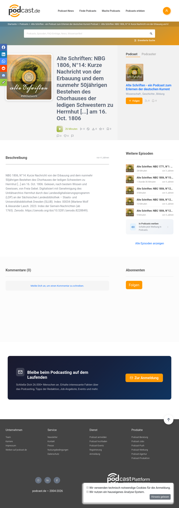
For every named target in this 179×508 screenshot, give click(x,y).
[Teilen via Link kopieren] (3, 82)
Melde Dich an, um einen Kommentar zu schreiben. (57, 285)
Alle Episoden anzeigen (149, 243)
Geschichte (148, 93)
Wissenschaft (133, 93)
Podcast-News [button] (66, 10)
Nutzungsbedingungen (58, 450)
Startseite (12, 24)
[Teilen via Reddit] (3, 68)
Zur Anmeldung (144, 378)
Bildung (160, 93)
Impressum (11, 445)
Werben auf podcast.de (16, 450)
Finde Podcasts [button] (87, 10)
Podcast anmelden (98, 437)
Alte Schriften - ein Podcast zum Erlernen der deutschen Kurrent (148, 87)
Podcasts (24, 24)
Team (8, 437)
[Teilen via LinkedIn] (3, 54)
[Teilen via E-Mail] (3, 75)
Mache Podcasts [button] (111, 10)
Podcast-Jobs (137, 441)
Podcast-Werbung (139, 450)
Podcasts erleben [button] (135, 10)
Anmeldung (95, 454)
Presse (51, 445)
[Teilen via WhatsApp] (3, 61)
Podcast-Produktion (140, 458)
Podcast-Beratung (139, 437)
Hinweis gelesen (160, 496)
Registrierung (96, 450)
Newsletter (53, 437)
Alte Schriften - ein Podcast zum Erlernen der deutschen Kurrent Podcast (64, 24)
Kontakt (51, 441)
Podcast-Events (97, 445)
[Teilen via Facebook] (3, 47)
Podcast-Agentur (139, 454)
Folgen (134, 100)
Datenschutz (53, 454)
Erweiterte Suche (146, 40)
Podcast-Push (137, 445)
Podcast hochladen (98, 441)
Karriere (9, 441)
